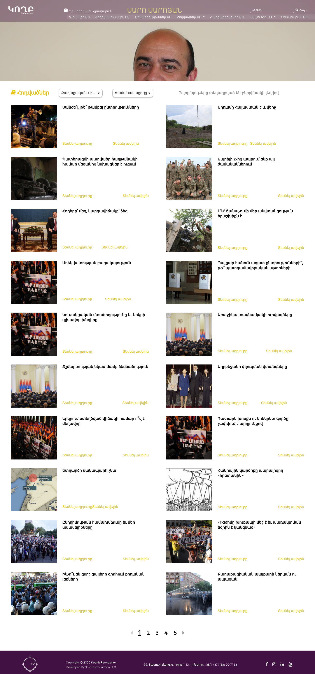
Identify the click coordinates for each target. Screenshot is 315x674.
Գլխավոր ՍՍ (79, 17)
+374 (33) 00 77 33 (225, 664)
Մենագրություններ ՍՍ (153, 17)
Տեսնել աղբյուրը (77, 143)
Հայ (302, 10)
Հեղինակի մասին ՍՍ (112, 17)
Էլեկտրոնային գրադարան (88, 11)
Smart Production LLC (100, 667)
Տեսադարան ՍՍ (294, 17)
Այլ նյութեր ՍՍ (261, 17)
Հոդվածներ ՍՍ (189, 17)
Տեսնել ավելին (126, 143)
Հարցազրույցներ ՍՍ (227, 17)
